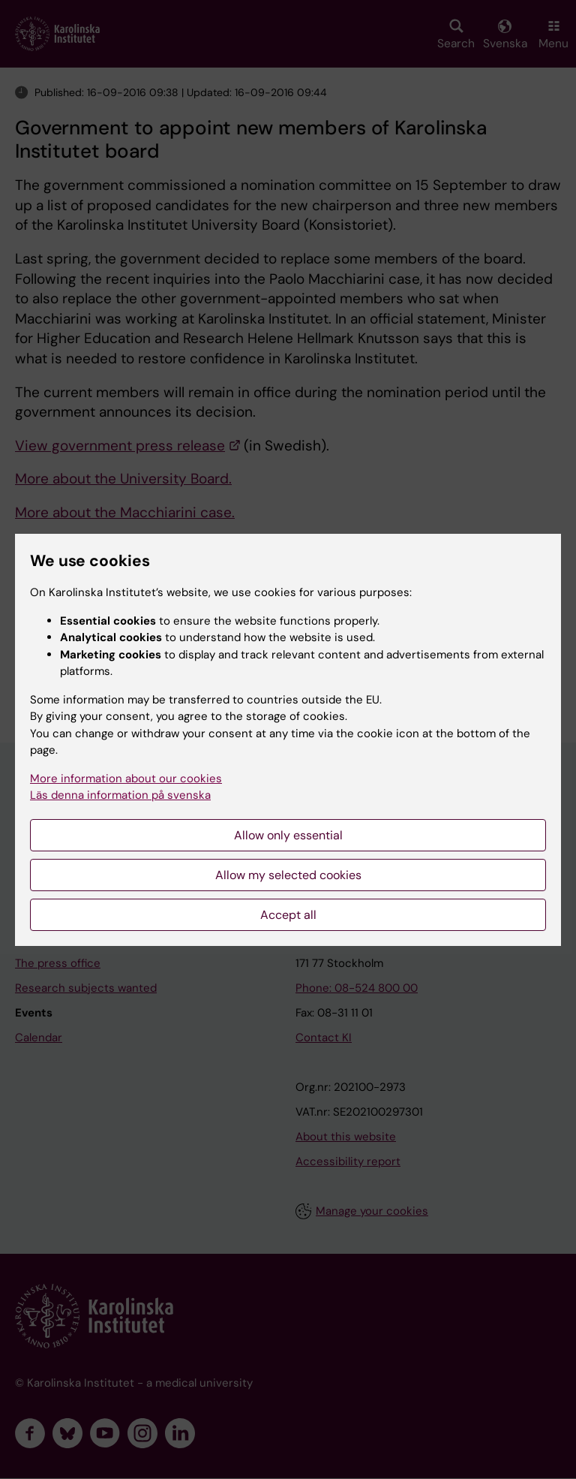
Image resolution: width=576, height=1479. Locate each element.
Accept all (288, 915)
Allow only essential (288, 835)
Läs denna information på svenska (120, 795)
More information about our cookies (126, 778)
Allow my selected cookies (288, 875)
